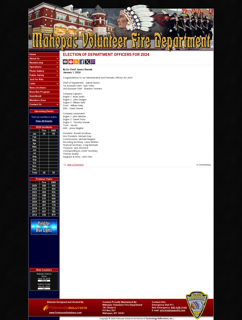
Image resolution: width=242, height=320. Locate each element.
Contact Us (35, 104)
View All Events (44, 121)
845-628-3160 (179, 307)
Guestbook (35, 96)
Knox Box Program (39, 92)
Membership (36, 62)
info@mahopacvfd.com (172, 310)
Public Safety (36, 75)
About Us (34, 58)
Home (32, 54)
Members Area (37, 100)
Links (32, 83)
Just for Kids (36, 79)
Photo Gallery (36, 71)
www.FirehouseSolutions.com (65, 312)
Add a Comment (75, 164)
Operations (35, 66)
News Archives (37, 87)
